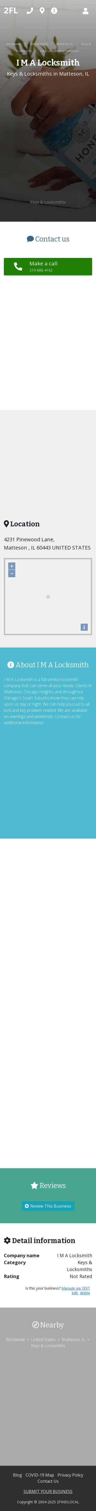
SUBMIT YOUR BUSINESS (48, 1491)
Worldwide (14, 44)
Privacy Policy (70, 1475)
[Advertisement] (48, 138)
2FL (11, 10)
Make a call (43, 266)
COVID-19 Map (40, 1475)
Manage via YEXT (75, 1288)
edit (75, 1292)
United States (39, 44)
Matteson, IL (65, 44)
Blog (18, 1475)
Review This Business (48, 1206)
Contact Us (48, 1481)
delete (85, 1292)
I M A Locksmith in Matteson (59, 51)
